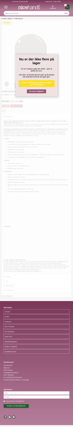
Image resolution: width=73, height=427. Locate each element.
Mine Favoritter (9, 326)
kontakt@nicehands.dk (11, 372)
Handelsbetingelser (11, 341)
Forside (4, 18)
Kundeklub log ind (10, 351)
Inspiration (8, 321)
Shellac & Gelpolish (11, 346)
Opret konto (8, 336)
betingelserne (20, 401)
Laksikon (7, 311)
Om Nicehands (9, 331)
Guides (7, 316)
